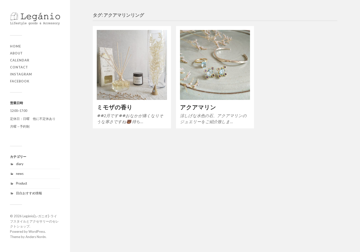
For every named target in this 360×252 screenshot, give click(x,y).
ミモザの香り (114, 107)
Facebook (20, 81)
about (16, 53)
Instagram (21, 74)
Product (21, 183)
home (15, 46)
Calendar (20, 60)
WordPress (36, 232)
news (20, 174)
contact (19, 67)
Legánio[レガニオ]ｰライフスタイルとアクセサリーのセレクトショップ (34, 221)
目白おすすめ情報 (29, 193)
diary (20, 164)
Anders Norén (36, 237)
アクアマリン (198, 107)
